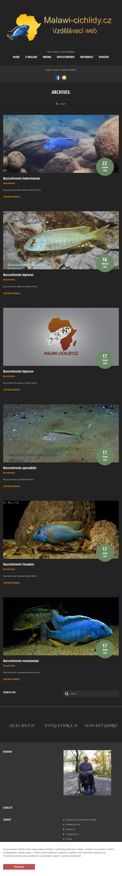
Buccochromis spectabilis (19, 467)
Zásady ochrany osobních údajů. (81, 819)
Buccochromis (9, 183)
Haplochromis (66, 57)
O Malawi (31, 57)
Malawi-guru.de (73, 824)
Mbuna (47, 57)
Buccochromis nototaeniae (21, 660)
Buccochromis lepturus (18, 274)
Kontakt (104, 57)
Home (16, 57)
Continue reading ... (12, 196)
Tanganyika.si (72, 833)
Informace (86, 57)
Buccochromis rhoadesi (18, 563)
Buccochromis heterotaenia (21, 178)
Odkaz (69, 838)
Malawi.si (70, 828)
